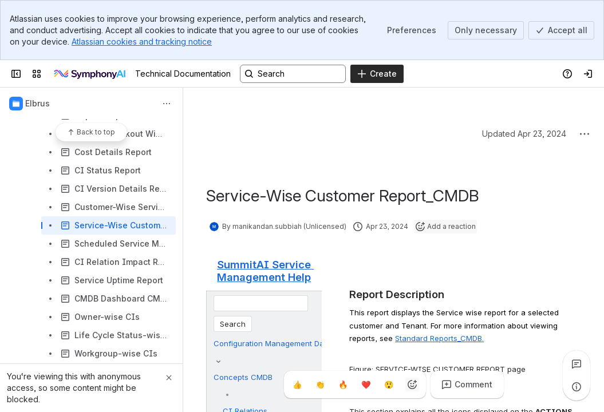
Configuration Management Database (281, 343)
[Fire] (343, 384)
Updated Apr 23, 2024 (524, 133)
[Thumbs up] (298, 384)
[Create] (377, 74)
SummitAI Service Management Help (265, 270)
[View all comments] (576, 364)
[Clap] (320, 384)
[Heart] (366, 384)
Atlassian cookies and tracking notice (142, 41)
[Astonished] (389, 384)
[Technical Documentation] (90, 74)
